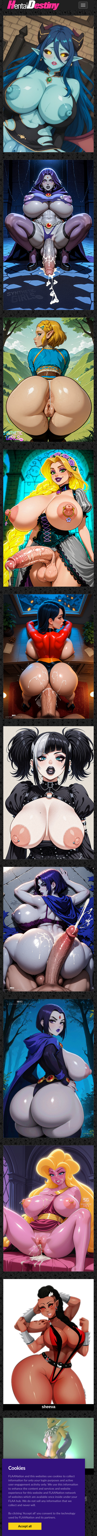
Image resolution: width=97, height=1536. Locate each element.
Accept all (25, 1526)
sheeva (48, 1406)
